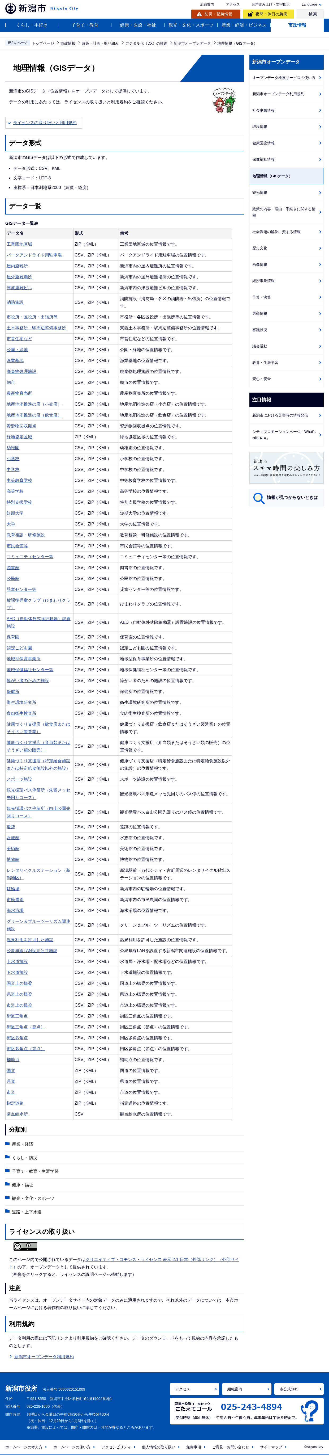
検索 (313, 14)
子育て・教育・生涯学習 (35, 1171)
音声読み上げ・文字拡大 (271, 4)
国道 (11, 1070)
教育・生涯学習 (265, 362)
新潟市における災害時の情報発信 (280, 415)
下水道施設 (17, 972)
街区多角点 (17, 1038)
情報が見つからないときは (292, 497)
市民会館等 (17, 546)
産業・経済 (22, 1144)
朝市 (11, 382)
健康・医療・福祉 (138, 25)
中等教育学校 (19, 480)
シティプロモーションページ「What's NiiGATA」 (283, 435)
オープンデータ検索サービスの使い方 (283, 77)
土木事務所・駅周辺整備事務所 (36, 328)
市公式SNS (289, 1389)
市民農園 (15, 899)
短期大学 (15, 513)
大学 (11, 524)
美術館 (13, 848)
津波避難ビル (19, 287)
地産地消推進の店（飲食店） (34, 415)
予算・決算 (261, 297)
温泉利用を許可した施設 (30, 939)
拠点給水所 (17, 1114)
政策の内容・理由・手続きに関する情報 (283, 212)
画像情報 (259, 264)
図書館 (13, 567)
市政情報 (297, 25)
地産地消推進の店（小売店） (34, 404)
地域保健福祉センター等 (30, 669)
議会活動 (259, 346)
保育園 (13, 637)
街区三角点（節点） (26, 1027)
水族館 (13, 837)
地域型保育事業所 (24, 659)
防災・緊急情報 (218, 14)
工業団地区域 (19, 244)
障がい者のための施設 (28, 680)
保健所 (13, 691)
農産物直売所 (19, 393)
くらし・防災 (24, 1157)
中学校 (13, 469)
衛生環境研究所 (21, 702)
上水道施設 (17, 961)
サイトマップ (271, 1447)
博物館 (13, 859)
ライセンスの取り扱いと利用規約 (45, 122)
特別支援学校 (19, 502)
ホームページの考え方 (23, 1447)
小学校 (13, 458)
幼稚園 (13, 447)
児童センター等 (21, 589)
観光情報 (259, 192)
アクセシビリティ (116, 1447)
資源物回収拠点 (21, 426)
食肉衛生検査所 (21, 713)
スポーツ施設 (19, 779)
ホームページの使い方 (71, 1447)
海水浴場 (15, 910)
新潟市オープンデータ (192, 43)
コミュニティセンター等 (30, 556)
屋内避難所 (17, 266)
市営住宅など (19, 339)
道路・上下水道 (27, 1212)
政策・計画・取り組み (100, 43)
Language (309, 4)
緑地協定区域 (19, 437)
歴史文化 (259, 248)
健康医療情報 (263, 143)
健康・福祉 (22, 1185)
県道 (11, 1081)
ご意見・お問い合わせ (230, 1447)
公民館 (13, 578)
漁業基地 (15, 360)
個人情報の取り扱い (158, 1447)
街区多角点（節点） (26, 1048)
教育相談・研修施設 (26, 535)
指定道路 (15, 1103)
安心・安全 (261, 379)
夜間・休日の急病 (271, 14)
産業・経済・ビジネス (244, 25)
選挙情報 (259, 313)
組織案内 (207, 4)
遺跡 (11, 827)
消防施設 (15, 302)
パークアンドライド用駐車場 (34, 255)
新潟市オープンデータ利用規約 (44, 1357)
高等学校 (15, 491)
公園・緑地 (17, 349)
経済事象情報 (263, 281)
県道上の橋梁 (19, 994)
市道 (11, 1092)
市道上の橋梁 (19, 1005)
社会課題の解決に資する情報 (276, 232)
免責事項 (193, 1447)
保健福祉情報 (263, 159)
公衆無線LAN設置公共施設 (32, 950)
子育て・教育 (84, 25)
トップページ (43, 43)
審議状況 (259, 330)
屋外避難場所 (19, 277)
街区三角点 (17, 1016)
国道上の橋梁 (19, 983)
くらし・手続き (32, 25)
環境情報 (259, 126)
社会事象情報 (263, 110)
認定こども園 (19, 648)
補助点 (13, 1059)
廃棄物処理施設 (21, 371)
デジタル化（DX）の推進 (146, 43)
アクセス (233, 4)
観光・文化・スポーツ (191, 25)
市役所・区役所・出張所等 (32, 317)
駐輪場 (13, 888)
